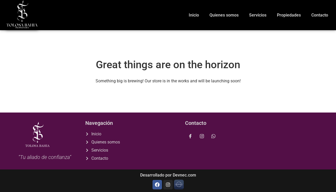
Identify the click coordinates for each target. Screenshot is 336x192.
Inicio (194, 15)
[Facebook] (190, 136)
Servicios (257, 15)
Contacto (319, 15)
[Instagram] (202, 136)
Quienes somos (224, 15)
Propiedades (289, 15)
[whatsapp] (213, 136)
